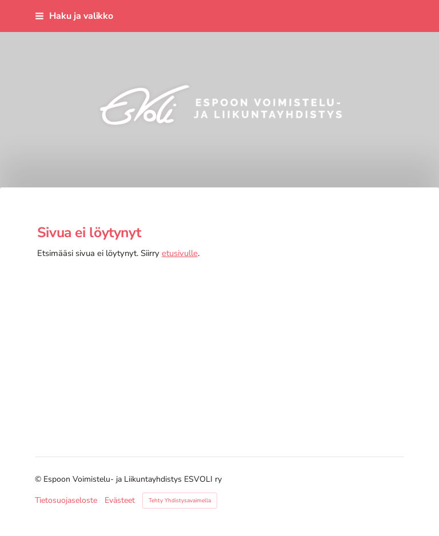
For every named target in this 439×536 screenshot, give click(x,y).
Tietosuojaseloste (66, 501)
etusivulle (180, 253)
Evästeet (120, 501)
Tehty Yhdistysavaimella (180, 501)
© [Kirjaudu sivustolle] (39, 479)
